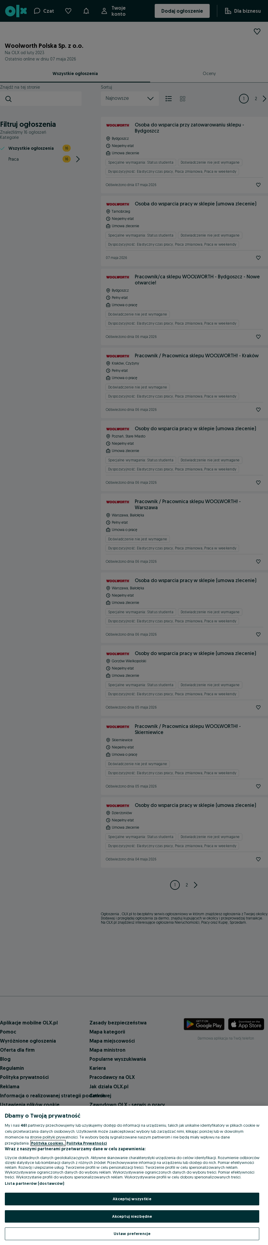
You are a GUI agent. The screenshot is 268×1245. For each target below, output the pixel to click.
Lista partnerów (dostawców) (34, 1183)
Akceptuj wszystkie (132, 1198)
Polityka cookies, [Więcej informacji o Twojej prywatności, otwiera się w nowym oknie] (48, 1143)
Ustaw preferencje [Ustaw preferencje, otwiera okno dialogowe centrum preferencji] (132, 1233)
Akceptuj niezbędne (132, 1216)
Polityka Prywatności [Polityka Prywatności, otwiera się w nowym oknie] (86, 1143)
